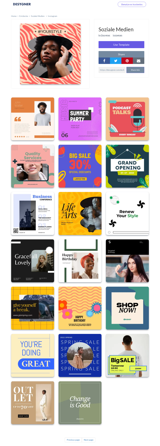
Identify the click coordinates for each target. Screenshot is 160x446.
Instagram (52, 16)
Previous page (73, 440)
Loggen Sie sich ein (103, 4)
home (14, 16)
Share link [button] (135, 70)
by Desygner (104, 35)
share (121, 54)
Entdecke (23, 16)
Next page (88, 440)
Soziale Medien (38, 16)
